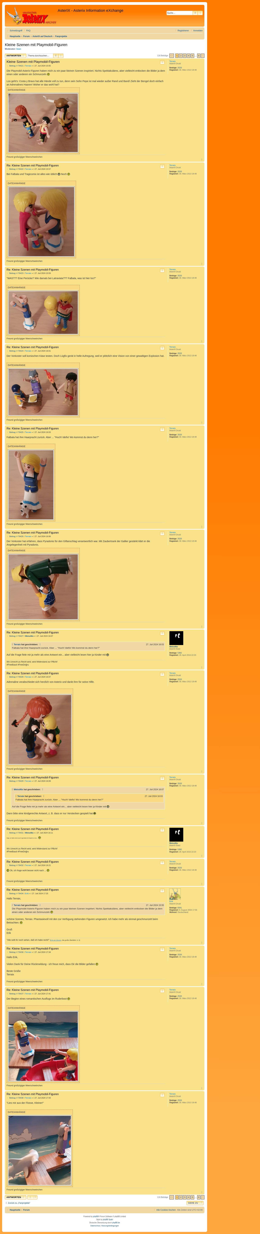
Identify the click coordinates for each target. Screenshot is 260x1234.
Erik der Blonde (55, 940)
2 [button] (180, 55)
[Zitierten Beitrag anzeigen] (40, 644)
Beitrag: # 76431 (15, 833)
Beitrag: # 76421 (15, 66)
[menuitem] (26, 30)
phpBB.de (116, 1223)
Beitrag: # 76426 (15, 536)
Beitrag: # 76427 (15, 636)
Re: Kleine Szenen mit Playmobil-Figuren (33, 165)
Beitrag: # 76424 (15, 351)
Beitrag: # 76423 (15, 273)
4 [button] (188, 55)
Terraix (172, 61)
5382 (180, 653)
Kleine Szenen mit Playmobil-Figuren (36, 45)
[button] (171, 56)
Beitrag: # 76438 (15, 1098)
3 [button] (184, 55)
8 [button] (198, 55)
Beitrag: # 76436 (15, 952)
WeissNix (173, 647)
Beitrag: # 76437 (15, 994)
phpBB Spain (108, 1220)
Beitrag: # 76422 (15, 169)
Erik (171, 901)
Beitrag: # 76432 (15, 865)
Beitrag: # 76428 (15, 677)
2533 (180, 68)
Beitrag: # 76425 (15, 432)
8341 (180, 908)
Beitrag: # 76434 (15, 893)
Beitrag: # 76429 (15, 781)
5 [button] (192, 55)
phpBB (95, 1216)
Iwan (18, 49)
